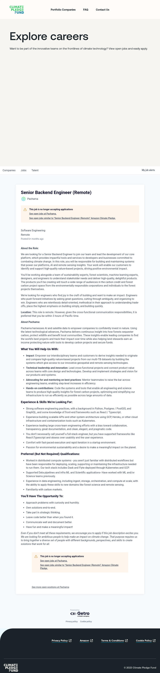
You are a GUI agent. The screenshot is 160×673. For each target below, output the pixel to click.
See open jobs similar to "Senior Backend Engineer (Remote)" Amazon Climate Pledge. (72, 218)
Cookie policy (86, 621)
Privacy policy (72, 621)
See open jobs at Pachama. (43, 213)
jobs (23, 170)
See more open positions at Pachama (50, 587)
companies (9, 170)
